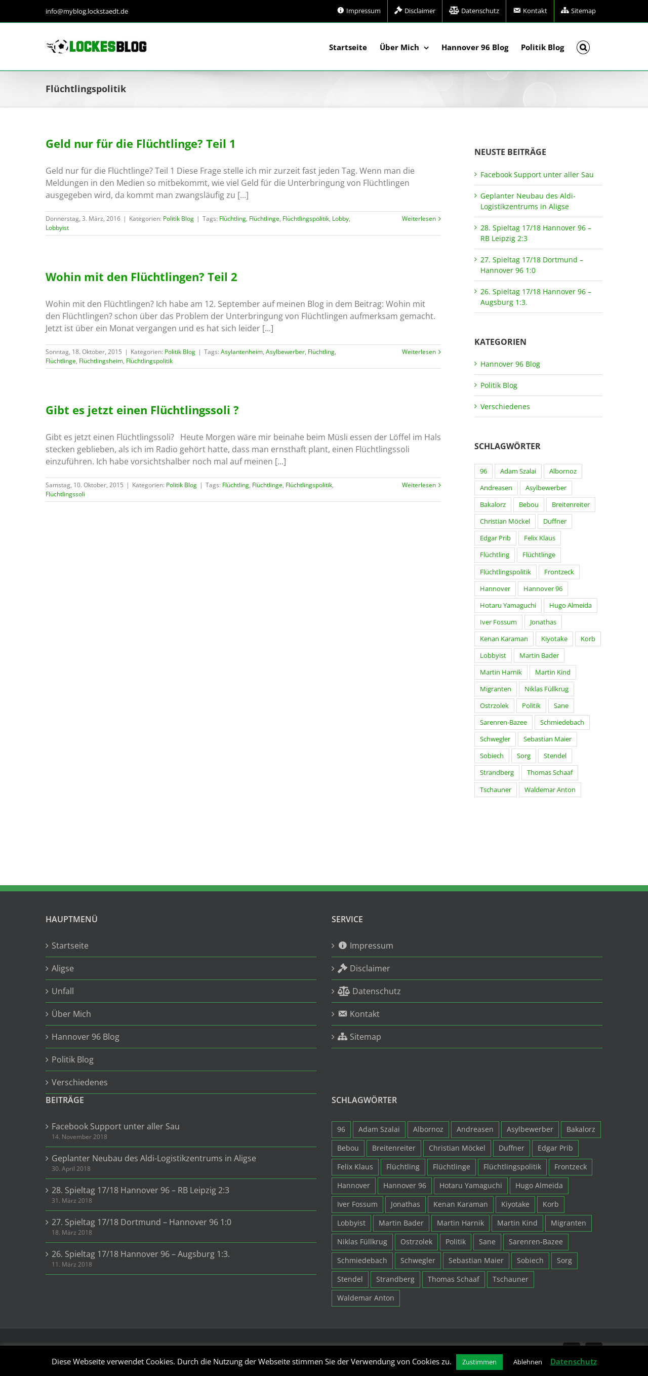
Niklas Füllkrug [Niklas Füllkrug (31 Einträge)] (546, 689)
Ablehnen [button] (527, 1361)
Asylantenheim (242, 351)
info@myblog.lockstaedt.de (87, 11)
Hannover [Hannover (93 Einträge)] (495, 588)
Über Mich (71, 1013)
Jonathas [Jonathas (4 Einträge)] (543, 622)
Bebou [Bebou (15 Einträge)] (529, 504)
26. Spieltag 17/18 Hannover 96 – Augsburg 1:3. (141, 1254)
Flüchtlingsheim (101, 361)
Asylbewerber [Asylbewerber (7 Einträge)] (545, 488)
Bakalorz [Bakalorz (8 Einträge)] (493, 504)
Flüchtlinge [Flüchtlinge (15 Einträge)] (538, 555)
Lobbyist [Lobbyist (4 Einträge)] (493, 655)
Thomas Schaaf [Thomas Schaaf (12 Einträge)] (550, 772)
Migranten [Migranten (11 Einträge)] (495, 689)
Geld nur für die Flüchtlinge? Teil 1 (141, 143)
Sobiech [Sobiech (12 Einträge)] (492, 756)
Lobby (340, 218)
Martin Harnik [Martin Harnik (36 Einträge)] (501, 672)
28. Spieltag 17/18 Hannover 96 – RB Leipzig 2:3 (140, 1190)
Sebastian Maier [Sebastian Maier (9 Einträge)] (547, 739)
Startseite (70, 945)
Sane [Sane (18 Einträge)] (561, 705)
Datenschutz (573, 1361)
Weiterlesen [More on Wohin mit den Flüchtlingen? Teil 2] (419, 351)
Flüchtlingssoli (65, 494)
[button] (583, 46)
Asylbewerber (285, 351)
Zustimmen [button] (479, 1361)
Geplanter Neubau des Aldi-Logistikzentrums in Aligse (154, 1158)
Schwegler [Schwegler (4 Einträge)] (495, 739)
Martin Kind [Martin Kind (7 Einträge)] (553, 672)
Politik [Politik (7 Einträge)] (531, 705)
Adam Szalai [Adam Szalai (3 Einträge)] (518, 471)
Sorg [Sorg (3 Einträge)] (524, 756)
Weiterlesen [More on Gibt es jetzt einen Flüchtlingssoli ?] (419, 485)
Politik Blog (178, 218)
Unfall (63, 991)
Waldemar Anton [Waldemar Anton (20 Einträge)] (550, 789)
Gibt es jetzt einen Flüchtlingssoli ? (142, 409)
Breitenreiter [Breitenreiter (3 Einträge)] (571, 504)
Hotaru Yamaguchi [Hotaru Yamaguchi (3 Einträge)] (508, 605)
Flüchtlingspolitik (305, 218)
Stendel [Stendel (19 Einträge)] (555, 756)
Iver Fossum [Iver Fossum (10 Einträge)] (498, 622)
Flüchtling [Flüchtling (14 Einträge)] (494, 555)
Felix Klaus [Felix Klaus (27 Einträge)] (539, 538)
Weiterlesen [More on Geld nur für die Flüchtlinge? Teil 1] (419, 218)
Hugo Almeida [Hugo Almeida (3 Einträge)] (570, 605)
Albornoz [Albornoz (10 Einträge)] (563, 471)
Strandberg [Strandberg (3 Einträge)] (497, 772)
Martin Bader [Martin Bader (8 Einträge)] (539, 655)
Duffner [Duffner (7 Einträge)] (554, 521)
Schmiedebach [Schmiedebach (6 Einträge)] (562, 722)
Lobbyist (57, 227)
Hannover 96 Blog (510, 364)
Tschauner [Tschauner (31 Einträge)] (495, 789)
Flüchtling (232, 218)
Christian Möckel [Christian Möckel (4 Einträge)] (505, 521)
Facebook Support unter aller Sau (537, 174)
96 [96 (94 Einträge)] (483, 471)
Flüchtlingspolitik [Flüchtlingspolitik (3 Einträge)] (505, 572)
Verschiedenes (505, 406)
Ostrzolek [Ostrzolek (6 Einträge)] (494, 705)
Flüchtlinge (264, 218)
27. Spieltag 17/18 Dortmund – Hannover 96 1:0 (141, 1222)
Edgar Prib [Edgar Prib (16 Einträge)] (495, 538)
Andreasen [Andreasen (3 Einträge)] (496, 488)
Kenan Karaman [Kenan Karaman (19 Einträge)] (504, 639)
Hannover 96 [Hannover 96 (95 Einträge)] (542, 588)
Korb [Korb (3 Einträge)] (588, 639)
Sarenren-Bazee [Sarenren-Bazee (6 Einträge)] (503, 722)
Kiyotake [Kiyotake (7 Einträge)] (554, 639)
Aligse (63, 968)
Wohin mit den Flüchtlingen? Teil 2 (141, 276)
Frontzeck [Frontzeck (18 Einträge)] (559, 572)
